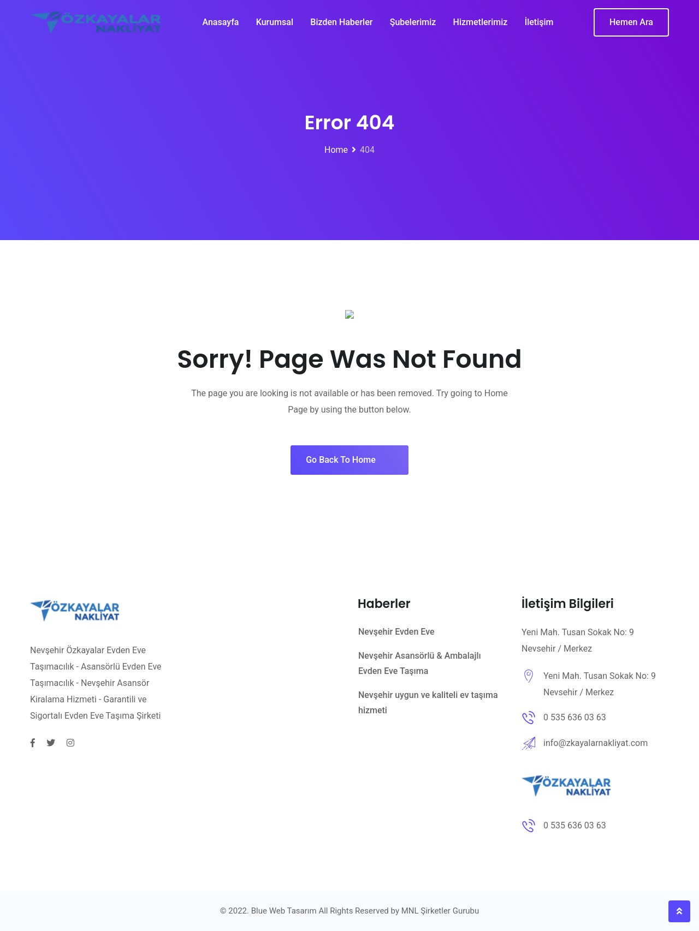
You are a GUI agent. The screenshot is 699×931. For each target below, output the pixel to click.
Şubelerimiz (413, 27)
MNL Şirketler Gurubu (440, 911)
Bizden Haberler (341, 27)
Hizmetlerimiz (481, 27)
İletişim (539, 27)
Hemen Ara (631, 27)
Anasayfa (220, 27)
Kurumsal (274, 27)
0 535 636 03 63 (574, 717)
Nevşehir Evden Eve (396, 631)
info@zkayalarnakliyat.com (595, 743)
